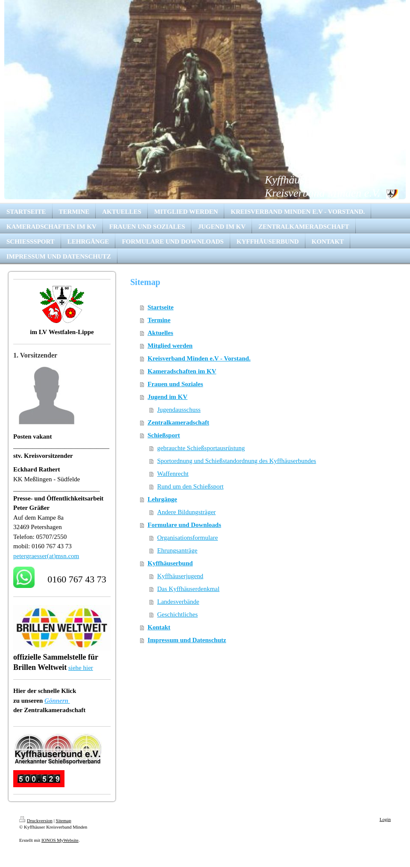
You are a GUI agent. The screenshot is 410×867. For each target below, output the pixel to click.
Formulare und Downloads (184, 524)
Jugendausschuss (179, 409)
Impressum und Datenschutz (187, 640)
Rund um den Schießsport (190, 486)
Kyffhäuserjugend (180, 576)
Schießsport (164, 435)
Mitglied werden (170, 345)
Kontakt (159, 627)
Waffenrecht (172, 473)
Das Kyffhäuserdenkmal (188, 588)
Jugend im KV (167, 396)
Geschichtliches (177, 614)
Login (385, 819)
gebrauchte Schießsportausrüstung (201, 448)
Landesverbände (178, 601)
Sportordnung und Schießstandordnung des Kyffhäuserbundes (236, 460)
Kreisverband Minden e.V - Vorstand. (199, 358)
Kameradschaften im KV (182, 371)
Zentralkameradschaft (178, 422)
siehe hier (80, 667)
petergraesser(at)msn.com (46, 556)
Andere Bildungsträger (186, 512)
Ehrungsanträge (177, 550)
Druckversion (36, 820)
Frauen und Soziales (175, 384)
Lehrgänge (162, 499)
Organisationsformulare (187, 537)
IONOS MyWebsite (60, 840)
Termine (159, 320)
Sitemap (63, 820)
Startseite (161, 307)
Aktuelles (160, 332)
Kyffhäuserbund (170, 563)
